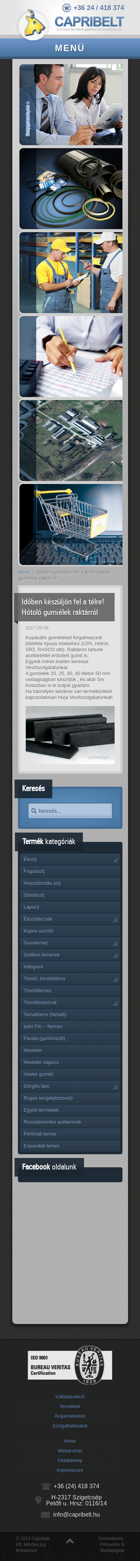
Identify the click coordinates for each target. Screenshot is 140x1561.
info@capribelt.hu (76, 1514)
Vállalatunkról (69, 1396)
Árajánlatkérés (70, 1416)
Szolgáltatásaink (70, 1426)
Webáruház (69, 1451)
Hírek (24, 572)
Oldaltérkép (69, 1460)
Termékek (69, 1406)
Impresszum (70, 1470)
